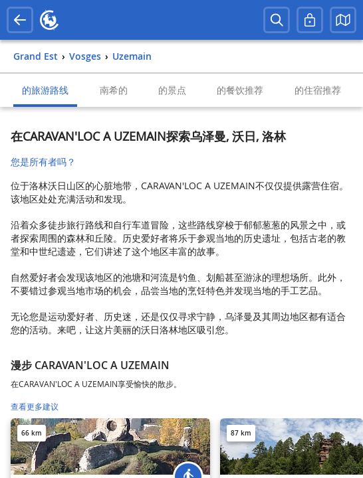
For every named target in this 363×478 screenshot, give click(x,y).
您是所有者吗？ (43, 161)
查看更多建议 (35, 406)
